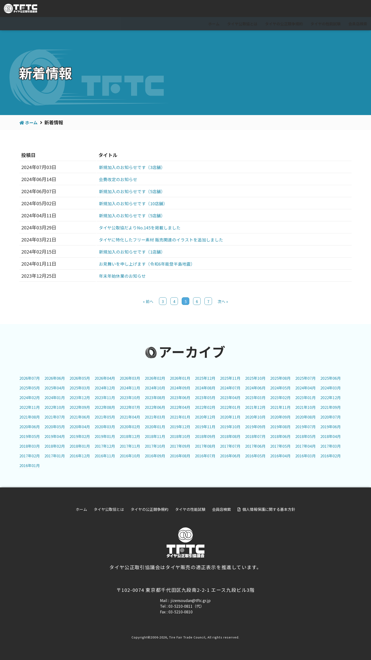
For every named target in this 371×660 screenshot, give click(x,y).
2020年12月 (205, 417)
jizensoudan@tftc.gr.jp (191, 600)
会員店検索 (357, 24)
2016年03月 (305, 456)
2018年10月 (180, 436)
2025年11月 (230, 378)
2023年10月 (130, 397)
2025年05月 (29, 388)
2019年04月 (54, 436)
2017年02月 (29, 456)
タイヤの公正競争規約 (284, 24)
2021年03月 (155, 417)
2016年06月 (230, 456)
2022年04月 (180, 407)
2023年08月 (155, 397)
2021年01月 (180, 417)
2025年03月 (80, 388)
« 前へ (148, 301)
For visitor (314, 9)
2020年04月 (80, 426)
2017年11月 (130, 446)
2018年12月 (130, 436)
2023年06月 (180, 397)
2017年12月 (105, 446)
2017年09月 (180, 446)
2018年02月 (54, 446)
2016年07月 (205, 456)
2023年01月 (305, 397)
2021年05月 (105, 417)
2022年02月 (205, 407)
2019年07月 (305, 426)
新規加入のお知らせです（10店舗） (131, 203)
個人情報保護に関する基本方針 (268, 509)
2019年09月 (255, 426)
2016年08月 (180, 456)
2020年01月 (155, 426)
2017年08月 (205, 446)
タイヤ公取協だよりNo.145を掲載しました (138, 227)
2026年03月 (130, 378)
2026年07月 (29, 378)
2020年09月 (280, 417)
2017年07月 (230, 446)
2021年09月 (330, 407)
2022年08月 (105, 407)
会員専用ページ (350, 9)
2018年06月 (280, 436)
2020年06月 (29, 426)
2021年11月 (280, 407)
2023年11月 (105, 397)
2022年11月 (29, 407)
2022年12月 (330, 397)
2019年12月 (180, 426)
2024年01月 (54, 397)
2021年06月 (80, 417)
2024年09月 (180, 388)
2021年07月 (54, 417)
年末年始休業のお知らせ (119, 275)
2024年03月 (330, 388)
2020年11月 (230, 417)
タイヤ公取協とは (242, 24)
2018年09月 (205, 436)
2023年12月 (80, 397)
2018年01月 (80, 446)
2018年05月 (305, 436)
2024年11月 (130, 388)
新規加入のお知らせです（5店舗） (130, 191)
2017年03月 (330, 446)
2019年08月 (280, 426)
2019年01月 (105, 436)
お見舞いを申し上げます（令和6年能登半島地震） (146, 263)
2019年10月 (230, 426)
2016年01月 (29, 465)
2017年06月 (255, 446)
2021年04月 (130, 417)
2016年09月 (155, 456)
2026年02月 (155, 378)
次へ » (223, 301)
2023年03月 (255, 397)
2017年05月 (280, 446)
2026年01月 (180, 378)
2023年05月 (205, 397)
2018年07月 (255, 436)
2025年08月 (280, 378)
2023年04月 (230, 397)
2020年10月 (255, 417)
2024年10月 (155, 388)
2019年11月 (205, 426)
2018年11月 (155, 436)
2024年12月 (105, 388)
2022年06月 (155, 407)
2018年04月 (330, 436)
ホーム (214, 24)
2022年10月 (54, 407)
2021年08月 (29, 417)
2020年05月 (54, 426)
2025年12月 (205, 378)
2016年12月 (80, 456)
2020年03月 (105, 426)
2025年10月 (255, 378)
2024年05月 (280, 388)
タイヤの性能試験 (325, 24)
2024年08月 (205, 388)
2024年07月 (230, 388)
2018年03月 (29, 446)
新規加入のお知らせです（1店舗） (130, 251)
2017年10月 (155, 446)
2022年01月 (230, 407)
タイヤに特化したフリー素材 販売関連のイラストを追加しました (162, 239)
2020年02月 (130, 426)
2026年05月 (80, 378)
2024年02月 (29, 397)
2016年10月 (130, 456)
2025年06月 (330, 378)
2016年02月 (330, 456)
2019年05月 (29, 436)
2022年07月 (130, 407)
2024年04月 (305, 388)
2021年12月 (255, 407)
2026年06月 (54, 378)
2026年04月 (105, 378)
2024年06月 (255, 388)
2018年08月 (230, 436)
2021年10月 (305, 407)
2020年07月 (330, 417)
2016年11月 (105, 456)
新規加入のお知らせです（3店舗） (130, 167)
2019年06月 (330, 426)
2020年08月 (305, 417)
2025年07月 (305, 378)
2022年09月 (80, 407)
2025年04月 (54, 388)
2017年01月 (54, 456)
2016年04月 (280, 456)
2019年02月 (80, 436)
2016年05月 (255, 456)
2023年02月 (280, 397)
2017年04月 (305, 446)
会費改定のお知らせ (114, 179)
